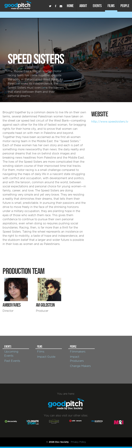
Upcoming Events (11, 353)
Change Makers (80, 366)
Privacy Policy (78, 442)
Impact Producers (77, 358)
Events (97, 5)
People (124, 5)
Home (70, 5)
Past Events (12, 361)
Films (111, 5)
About (83, 5)
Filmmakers (77, 351)
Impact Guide (46, 356)
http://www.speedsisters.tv (109, 121)
